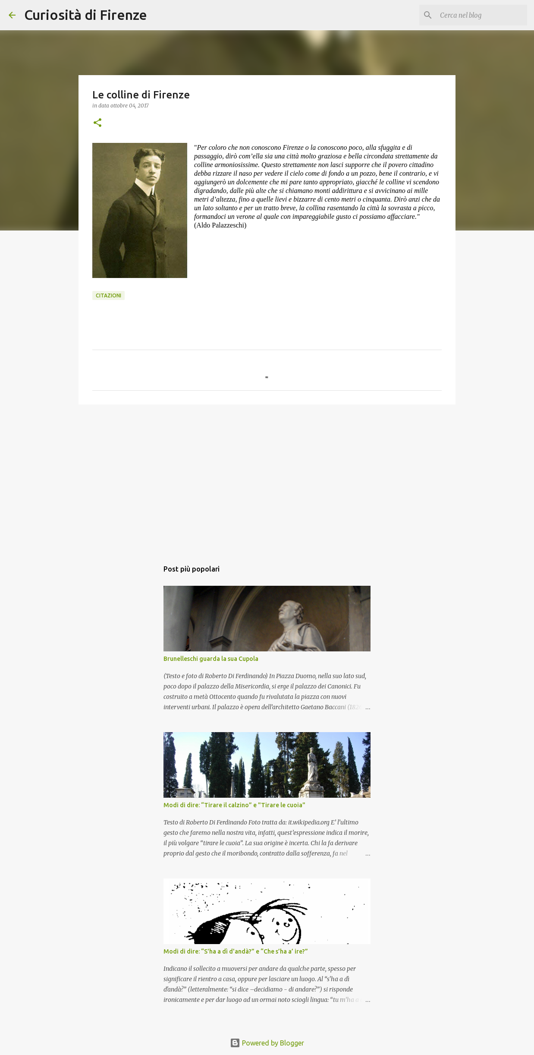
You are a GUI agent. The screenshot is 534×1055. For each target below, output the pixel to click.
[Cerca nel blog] (482, 15)
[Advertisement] (267, 477)
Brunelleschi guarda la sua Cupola (210, 658)
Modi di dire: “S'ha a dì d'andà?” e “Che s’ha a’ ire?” (235, 951)
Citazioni (108, 295)
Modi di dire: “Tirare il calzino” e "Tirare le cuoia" (234, 805)
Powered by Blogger (267, 1043)
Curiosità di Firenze (85, 14)
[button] (97, 123)
